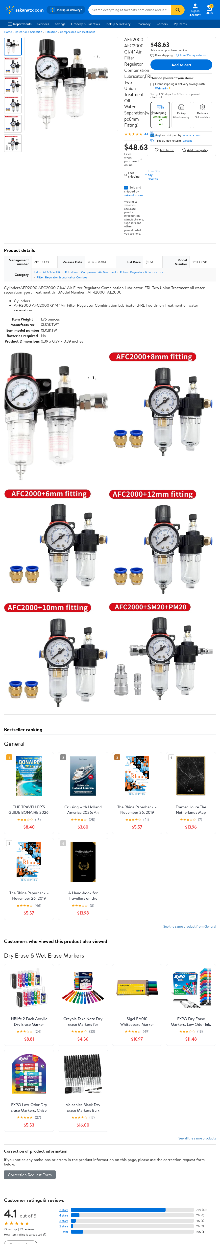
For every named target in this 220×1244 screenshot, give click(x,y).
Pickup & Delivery (118, 24)
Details (187, 140)
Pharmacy (144, 24)
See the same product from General (189, 926)
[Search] (178, 10)
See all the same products (197, 1138)
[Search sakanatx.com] (129, 10)
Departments (19, 24)
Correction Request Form (30, 1174)
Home (8, 32)
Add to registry (195, 150)
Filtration (51, 32)
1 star (64, 1232)
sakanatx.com (133, 195)
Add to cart (181, 64)
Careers (162, 24)
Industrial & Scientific (28, 32)
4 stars (63, 1215)
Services (43, 24)
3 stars (63, 1221)
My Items (180, 24)
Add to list (164, 150)
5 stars (63, 1210)
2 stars (63, 1226)
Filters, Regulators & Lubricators (141, 272)
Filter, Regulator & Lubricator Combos (62, 277)
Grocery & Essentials (85, 24)
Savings (60, 24)
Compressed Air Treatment (77, 32)
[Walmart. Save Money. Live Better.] (24, 9)
